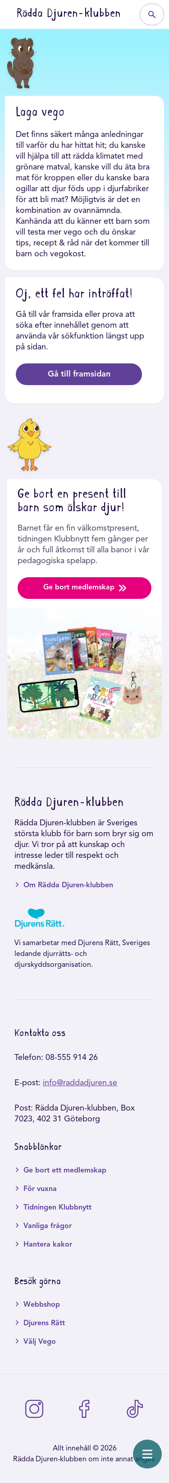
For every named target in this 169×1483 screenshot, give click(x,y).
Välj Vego (39, 1342)
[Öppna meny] (147, 1454)
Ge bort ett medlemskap (64, 1170)
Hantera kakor (47, 1244)
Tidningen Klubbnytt (57, 1207)
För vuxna (40, 1189)
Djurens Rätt (44, 1323)
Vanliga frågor (47, 1226)
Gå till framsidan (79, 374)
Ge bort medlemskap (84, 588)
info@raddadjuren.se (80, 1083)
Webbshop (41, 1305)
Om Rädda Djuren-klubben (68, 885)
